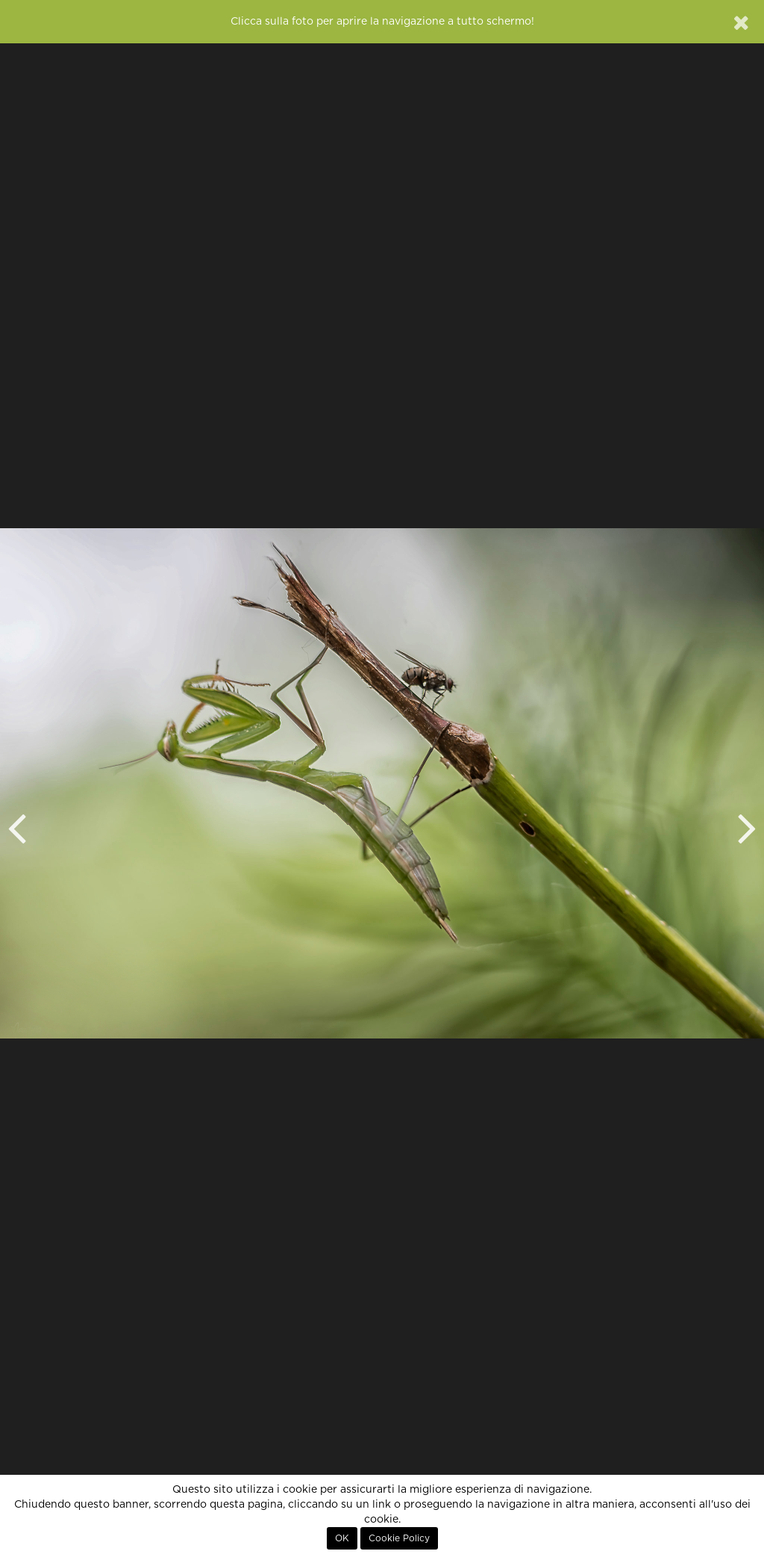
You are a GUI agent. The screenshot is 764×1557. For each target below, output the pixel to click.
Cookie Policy (399, 1538)
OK (342, 1538)
